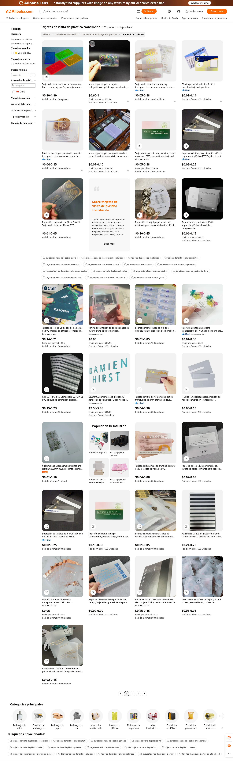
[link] (229, 738)
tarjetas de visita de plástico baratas (110, 271)
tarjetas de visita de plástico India (26, 747)
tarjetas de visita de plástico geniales (108, 741)
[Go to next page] (144, 693)
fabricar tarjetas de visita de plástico (75, 754)
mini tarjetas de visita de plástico (140, 747)
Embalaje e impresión (66, 34)
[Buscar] (149, 11)
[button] (138, 11)
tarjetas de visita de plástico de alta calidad (199, 754)
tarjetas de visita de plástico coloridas (116, 754)
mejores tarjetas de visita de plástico (150, 271)
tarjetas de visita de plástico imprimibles (176, 264)
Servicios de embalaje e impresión (99, 34)
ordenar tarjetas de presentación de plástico (102, 258)
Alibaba (46, 34)
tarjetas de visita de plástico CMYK (59, 258)
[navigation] (22, 361)
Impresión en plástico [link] (133, 34)
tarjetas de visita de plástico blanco (102, 264)
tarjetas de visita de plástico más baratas (106, 277)
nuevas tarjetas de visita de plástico (157, 754)
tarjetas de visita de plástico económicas (29, 741)
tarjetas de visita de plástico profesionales (187, 741)
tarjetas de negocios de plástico (143, 258)
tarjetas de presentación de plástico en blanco (31, 754)
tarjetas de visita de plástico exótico (181, 258)
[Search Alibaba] (88, 11)
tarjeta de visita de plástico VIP (146, 741)
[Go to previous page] (120, 693)
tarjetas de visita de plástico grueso (148, 277)
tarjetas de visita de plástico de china (190, 271)
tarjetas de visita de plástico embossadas (62, 277)
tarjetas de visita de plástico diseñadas (61, 264)
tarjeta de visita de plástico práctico (64, 747)
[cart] (179, 11)
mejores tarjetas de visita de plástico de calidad (65, 271)
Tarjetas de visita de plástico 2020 (69, 741)
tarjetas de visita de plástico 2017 (103, 747)
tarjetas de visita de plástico (138, 264)
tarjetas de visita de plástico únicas (178, 747)
